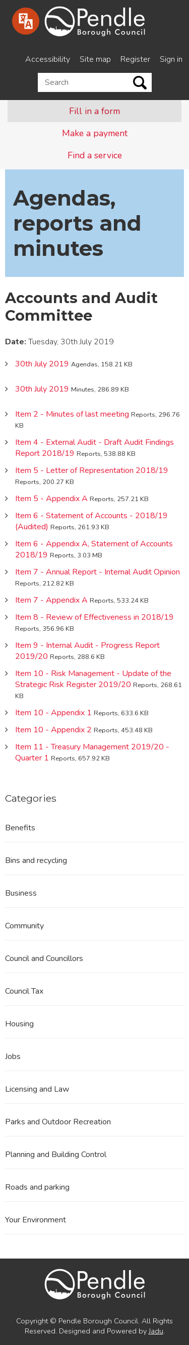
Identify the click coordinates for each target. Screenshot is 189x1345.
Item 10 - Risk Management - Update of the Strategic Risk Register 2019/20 (93, 679)
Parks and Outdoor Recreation (58, 1121)
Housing (19, 1023)
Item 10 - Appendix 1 (53, 712)
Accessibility (47, 59)
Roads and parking (37, 1187)
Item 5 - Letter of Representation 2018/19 (91, 470)
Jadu (156, 1331)
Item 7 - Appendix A (51, 600)
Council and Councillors (44, 958)
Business (21, 893)
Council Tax (24, 991)
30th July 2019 (42, 363)
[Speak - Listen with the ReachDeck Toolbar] (25, 21)
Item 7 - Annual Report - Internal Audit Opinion (97, 572)
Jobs (13, 1056)
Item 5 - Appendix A (51, 498)
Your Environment (35, 1219)
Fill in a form (94, 111)
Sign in (171, 59)
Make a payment (95, 133)
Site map (95, 59)
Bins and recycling (36, 860)
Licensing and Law (37, 1089)
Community (24, 925)
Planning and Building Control (55, 1154)
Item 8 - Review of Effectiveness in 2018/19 (94, 617)
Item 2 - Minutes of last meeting (72, 414)
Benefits (20, 827)
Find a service (95, 155)
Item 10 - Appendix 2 (53, 729)
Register (135, 59)
